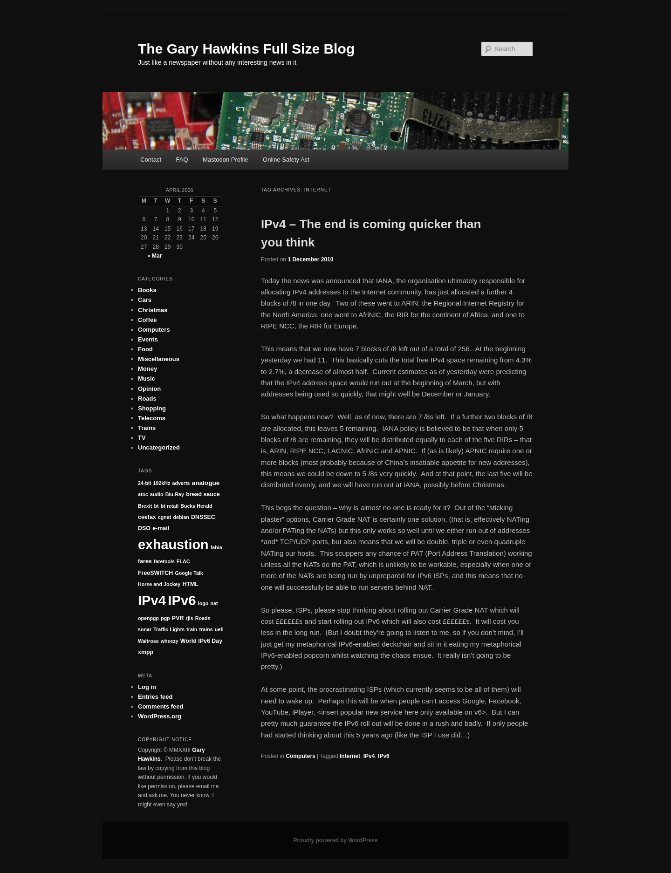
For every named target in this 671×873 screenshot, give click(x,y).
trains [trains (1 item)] (206, 629)
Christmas (153, 310)
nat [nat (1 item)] (214, 603)
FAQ (182, 159)
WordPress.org (159, 716)
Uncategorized (159, 447)
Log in (147, 686)
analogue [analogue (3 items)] (206, 482)
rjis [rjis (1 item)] (189, 618)
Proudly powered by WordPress (335, 840)
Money (147, 368)
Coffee (147, 319)
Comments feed (161, 706)
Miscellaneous (158, 358)
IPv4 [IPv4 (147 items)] (152, 600)
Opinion (149, 388)
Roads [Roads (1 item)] (203, 618)
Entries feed (155, 696)
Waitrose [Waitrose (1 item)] (148, 641)
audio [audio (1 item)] (156, 494)
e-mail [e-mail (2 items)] (160, 528)
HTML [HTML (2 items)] (190, 584)
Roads (147, 398)
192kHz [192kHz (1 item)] (162, 483)
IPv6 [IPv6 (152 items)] (182, 600)
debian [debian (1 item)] (181, 517)
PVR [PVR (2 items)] (178, 618)
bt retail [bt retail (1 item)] (170, 506)
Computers (300, 756)
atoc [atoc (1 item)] (143, 494)
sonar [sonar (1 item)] (144, 629)
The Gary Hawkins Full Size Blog (246, 48)
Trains (147, 427)
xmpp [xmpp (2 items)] (145, 652)
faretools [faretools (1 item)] (164, 561)
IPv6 (384, 756)
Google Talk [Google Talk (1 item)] (189, 573)
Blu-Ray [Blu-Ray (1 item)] (174, 494)
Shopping (152, 408)
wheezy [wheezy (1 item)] (169, 641)
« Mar (154, 255)
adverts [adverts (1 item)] (181, 483)
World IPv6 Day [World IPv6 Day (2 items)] (201, 641)
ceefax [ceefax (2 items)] (147, 517)
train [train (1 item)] (191, 629)
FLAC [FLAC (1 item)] (183, 561)
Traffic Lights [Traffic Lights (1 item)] (169, 629)
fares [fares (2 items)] (145, 561)
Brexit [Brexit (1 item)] (145, 506)
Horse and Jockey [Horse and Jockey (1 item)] (159, 584)
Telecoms (151, 418)
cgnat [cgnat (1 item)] (164, 517)
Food (145, 349)
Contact (150, 159)
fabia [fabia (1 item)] (216, 547)
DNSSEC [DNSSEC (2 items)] (203, 517)
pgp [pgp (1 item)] (165, 618)
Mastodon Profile (225, 159)
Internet (350, 756)
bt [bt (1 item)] (156, 506)
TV (142, 437)
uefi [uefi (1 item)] (219, 629)
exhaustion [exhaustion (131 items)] (173, 544)
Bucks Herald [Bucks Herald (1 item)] (196, 506)
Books (147, 289)
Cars (144, 299)
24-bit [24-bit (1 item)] (144, 483)
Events (148, 339)
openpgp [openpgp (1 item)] (148, 618)
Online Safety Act (286, 159)
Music (146, 378)
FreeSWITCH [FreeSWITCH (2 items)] (155, 573)
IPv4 (369, 756)
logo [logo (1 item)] (203, 603)
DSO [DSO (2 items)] (144, 528)
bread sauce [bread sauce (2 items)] (203, 494)
